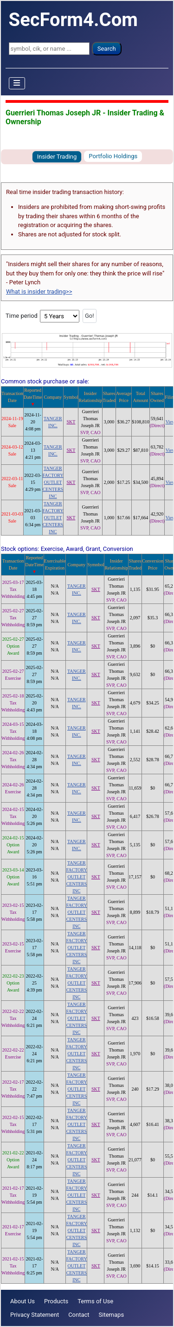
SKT (70, 421)
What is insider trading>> (39, 291)
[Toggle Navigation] (17, 83)
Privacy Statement (34, 1314)
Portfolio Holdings (113, 156)
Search (106, 48)
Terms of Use (95, 1301)
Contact (78, 1314)
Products (56, 1301)
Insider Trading (57, 156)
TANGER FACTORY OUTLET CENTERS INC (53, 482)
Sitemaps (111, 1314)
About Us (22, 1301)
